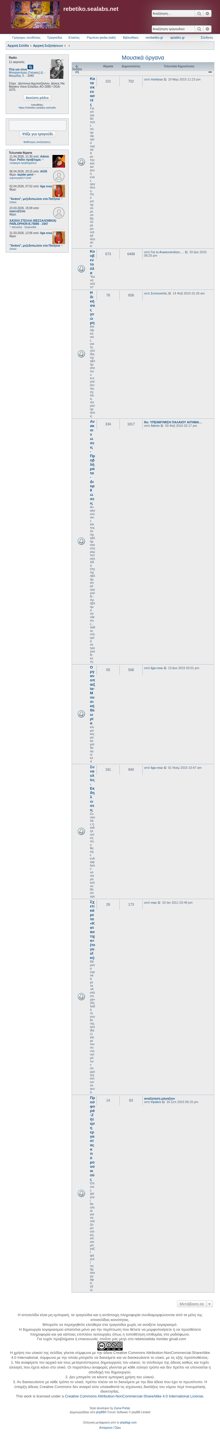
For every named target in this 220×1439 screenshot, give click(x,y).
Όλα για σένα (18, 69)
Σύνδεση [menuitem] (207, 37)
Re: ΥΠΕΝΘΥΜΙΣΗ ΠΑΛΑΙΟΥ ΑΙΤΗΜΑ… (173, 422)
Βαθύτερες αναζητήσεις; (37, 142)
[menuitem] (105, 1427)
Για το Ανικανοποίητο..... (167, 252)
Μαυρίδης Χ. (17, 75)
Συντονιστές (159, 293)
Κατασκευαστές (92, 91)
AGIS (43, 171)
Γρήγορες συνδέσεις (26, 37)
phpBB (100, 1412)
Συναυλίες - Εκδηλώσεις (92, 788)
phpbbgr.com (128, 1422)
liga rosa (46, 186)
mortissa (157, 79)
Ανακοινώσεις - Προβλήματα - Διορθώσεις (92, 462)
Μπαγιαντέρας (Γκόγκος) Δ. (26, 72)
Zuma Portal (121, 1408)
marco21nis (17, 211)
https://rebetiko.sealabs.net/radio (37, 107)
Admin (44, 156)
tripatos (156, 1102)
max (154, 902)
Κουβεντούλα (92, 262)
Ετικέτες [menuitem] (74, 37)
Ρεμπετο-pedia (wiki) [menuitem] (101, 37)
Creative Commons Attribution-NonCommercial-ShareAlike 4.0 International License (134, 1396)
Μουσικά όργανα (143, 57)
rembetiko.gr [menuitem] (154, 37)
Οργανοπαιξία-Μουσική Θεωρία (92, 695)
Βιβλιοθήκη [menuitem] (130, 37)
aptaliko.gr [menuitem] (177, 37)
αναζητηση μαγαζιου (159, 1098)
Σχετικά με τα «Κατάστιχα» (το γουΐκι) (92, 930)
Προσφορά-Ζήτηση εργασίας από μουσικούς (92, 1139)
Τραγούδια (54, 37)
